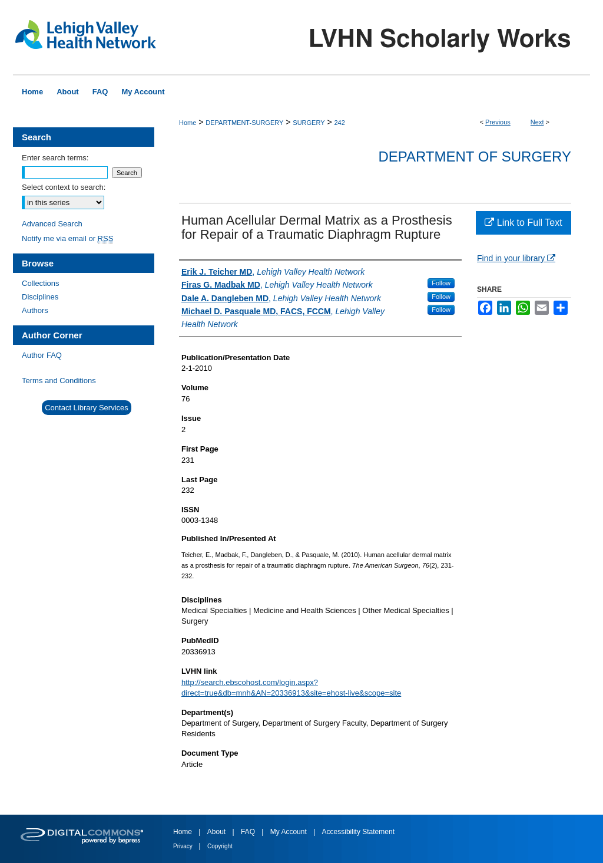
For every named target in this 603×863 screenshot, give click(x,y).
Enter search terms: (55, 157)
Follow (441, 282)
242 (339, 122)
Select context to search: (63, 187)
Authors (35, 310)
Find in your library (516, 258)
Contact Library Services (86, 407)
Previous (498, 122)
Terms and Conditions (59, 380)
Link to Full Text (523, 223)
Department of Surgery (474, 156)
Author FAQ (42, 355)
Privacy (183, 846)
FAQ (249, 832)
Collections (40, 283)
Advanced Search (52, 223)
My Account (289, 832)
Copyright (220, 846)
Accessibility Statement (358, 832)
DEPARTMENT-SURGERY (244, 122)
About (217, 832)
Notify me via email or (67, 238)
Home (187, 122)
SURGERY (308, 122)
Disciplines (40, 296)
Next (537, 122)
